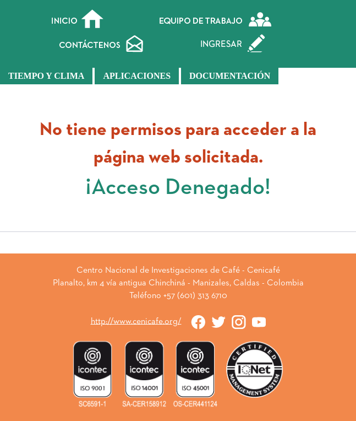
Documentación (229, 75)
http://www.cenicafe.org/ (136, 321)
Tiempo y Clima (46, 75)
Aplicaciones (137, 75)
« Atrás (178, 246)
